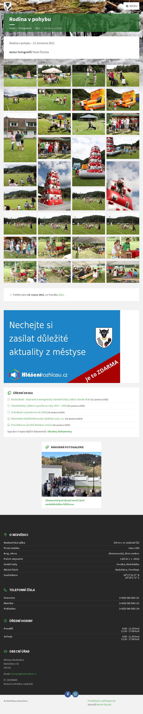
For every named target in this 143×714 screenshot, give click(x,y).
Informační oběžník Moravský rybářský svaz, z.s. (37, 418)
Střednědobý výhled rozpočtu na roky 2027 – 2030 (39, 405)
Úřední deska (23, 393)
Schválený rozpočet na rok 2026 (29, 412)
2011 (61, 294)
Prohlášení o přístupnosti (101, 700)
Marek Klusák (104, 704)
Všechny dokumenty (59, 431)
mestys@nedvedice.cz (23, 673)
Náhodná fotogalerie (67, 447)
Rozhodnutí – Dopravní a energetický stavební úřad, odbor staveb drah (50, 399)
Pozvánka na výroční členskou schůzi (31, 425)
